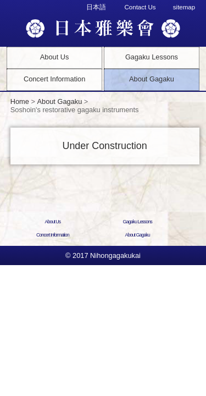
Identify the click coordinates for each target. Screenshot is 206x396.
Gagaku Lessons (151, 57)
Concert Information (54, 79)
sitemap (184, 7)
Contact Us (140, 7)
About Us (54, 57)
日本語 (96, 7)
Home (19, 101)
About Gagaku (151, 79)
